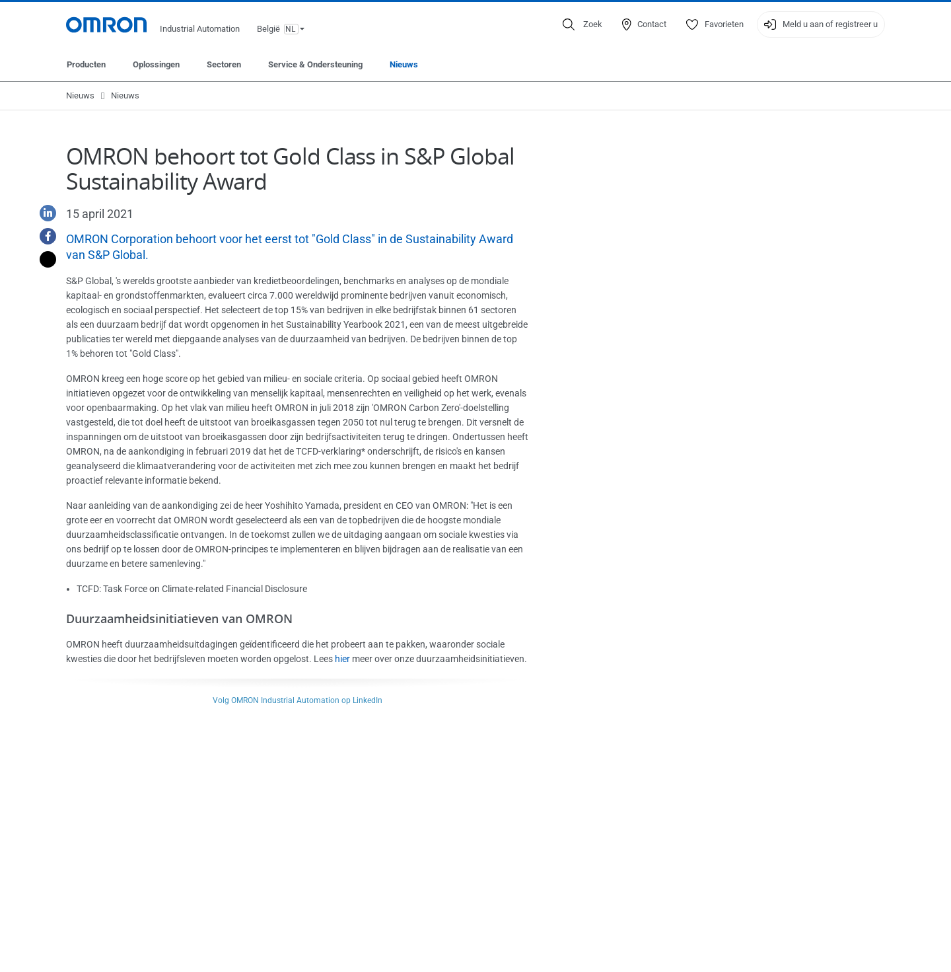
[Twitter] (43, 259)
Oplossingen (156, 64)
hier (342, 659)
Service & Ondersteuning (315, 64)
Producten (86, 64)
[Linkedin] (43, 213)
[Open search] (582, 24)
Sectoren (224, 64)
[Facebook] (43, 236)
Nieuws (404, 64)
